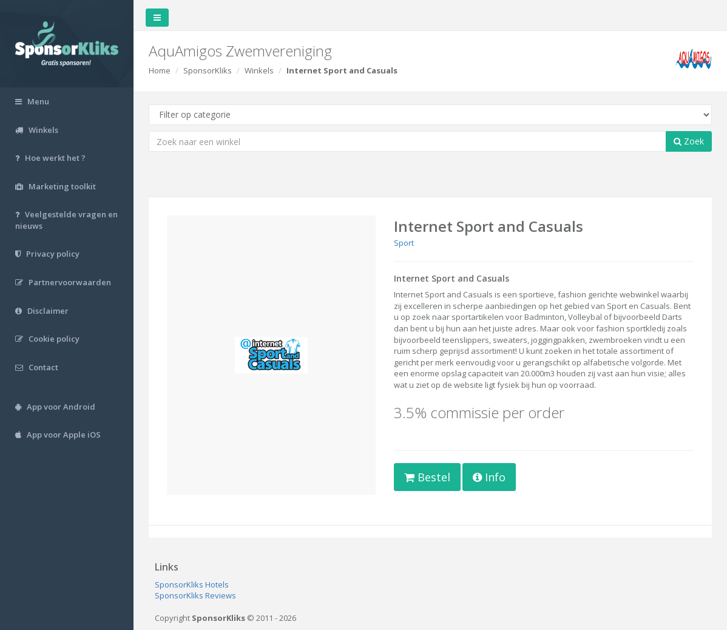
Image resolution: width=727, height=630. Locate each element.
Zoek (689, 141)
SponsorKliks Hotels (192, 584)
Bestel (427, 477)
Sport (404, 242)
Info (489, 477)
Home (160, 70)
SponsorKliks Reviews (195, 595)
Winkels (259, 70)
